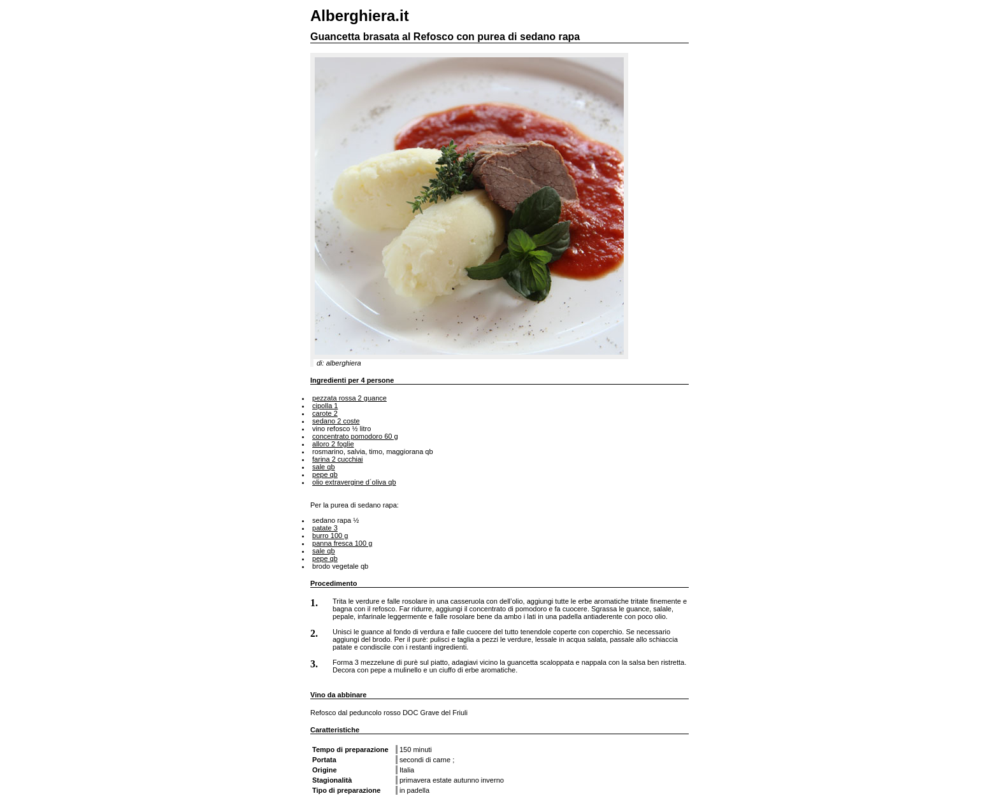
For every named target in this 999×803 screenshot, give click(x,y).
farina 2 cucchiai (337, 459)
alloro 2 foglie (333, 444)
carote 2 (325, 413)
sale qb (323, 467)
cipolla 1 (325, 405)
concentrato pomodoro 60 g (355, 436)
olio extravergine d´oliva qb (354, 482)
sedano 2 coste (336, 421)
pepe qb (325, 474)
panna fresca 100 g (342, 543)
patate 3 (325, 528)
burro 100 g (330, 535)
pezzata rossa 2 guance (349, 398)
